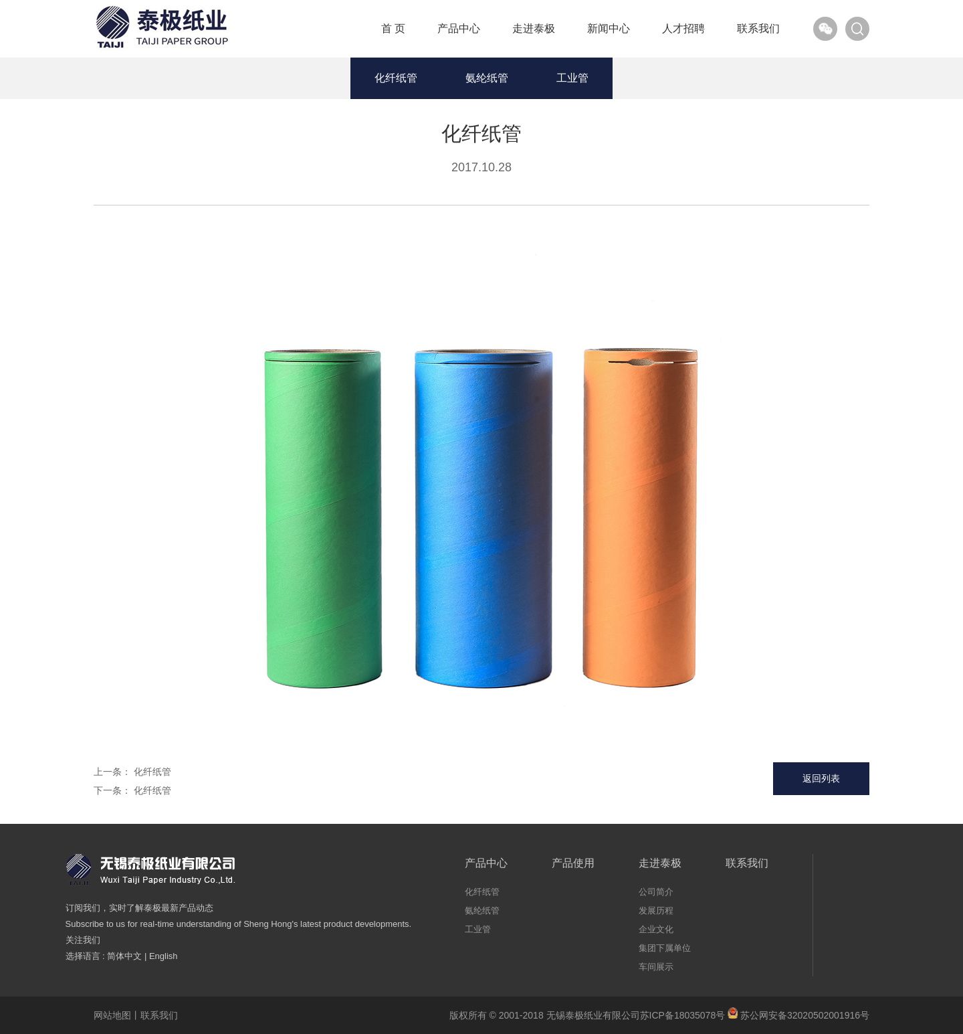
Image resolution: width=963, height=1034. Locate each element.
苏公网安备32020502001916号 (798, 1015)
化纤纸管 (395, 78)
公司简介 (656, 892)
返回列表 (821, 778)
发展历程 (656, 911)
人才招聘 (683, 28)
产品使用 (573, 863)
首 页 (393, 28)
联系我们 (758, 28)
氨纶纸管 (486, 78)
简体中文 (124, 956)
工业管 (572, 78)
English (163, 956)
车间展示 (656, 967)
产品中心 (458, 28)
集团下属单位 (665, 948)
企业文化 (656, 929)
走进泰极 (533, 28)
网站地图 (112, 1015)
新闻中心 (608, 28)
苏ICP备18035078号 (683, 1015)
